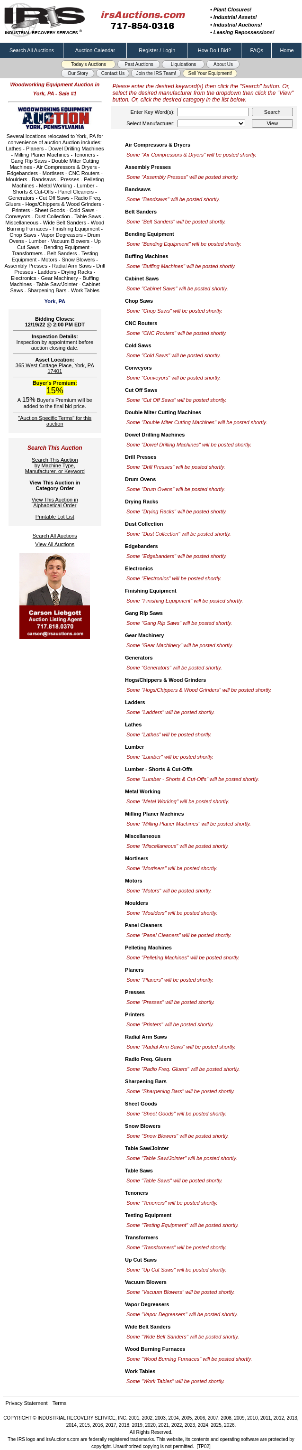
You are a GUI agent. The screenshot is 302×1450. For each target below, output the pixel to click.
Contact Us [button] (112, 73)
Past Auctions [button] (138, 64)
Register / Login (157, 50)
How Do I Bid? (214, 50)
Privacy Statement (26, 1403)
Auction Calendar (95, 50)
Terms (60, 1403)
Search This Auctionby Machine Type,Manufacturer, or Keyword (55, 465)
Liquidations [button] (183, 64)
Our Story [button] (78, 73)
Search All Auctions (31, 50)
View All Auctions (54, 544)
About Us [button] (223, 64)
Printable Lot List (55, 517)
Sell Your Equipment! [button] (210, 73)
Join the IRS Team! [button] (156, 73)
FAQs (257, 50)
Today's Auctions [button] (88, 64)
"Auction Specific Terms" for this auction (54, 421)
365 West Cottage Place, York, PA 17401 (55, 368)
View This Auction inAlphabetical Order (55, 502)
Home (286, 50)
